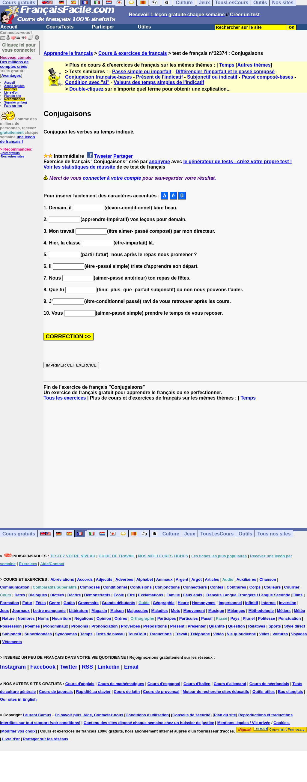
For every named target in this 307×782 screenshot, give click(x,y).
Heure (183, 603)
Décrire (74, 595)
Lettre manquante (49, 610)
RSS (87, 667)
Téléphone (200, 634)
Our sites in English (18, 699)
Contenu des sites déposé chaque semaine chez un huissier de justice (149, 723)
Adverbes (124, 579)
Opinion (104, 618)
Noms (43, 618)
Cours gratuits (18, 533)
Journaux (21, 610)
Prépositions (155, 626)
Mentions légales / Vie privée (243, 723)
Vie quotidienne (241, 634)
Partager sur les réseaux (45, 739)
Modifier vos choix (18, 731)
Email (131, 667)
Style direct (294, 626)
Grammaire (88, 603)
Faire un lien (13, 105)
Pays (235, 618)
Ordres (121, 618)
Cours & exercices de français (132, 53)
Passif (207, 618)
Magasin (99, 610)
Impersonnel (230, 603)
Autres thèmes (253, 64)
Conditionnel (115, 587)
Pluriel (249, 618)
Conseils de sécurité (191, 715)
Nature (8, 618)
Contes (216, 587)
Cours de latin (127, 691)
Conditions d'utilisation (147, 715)
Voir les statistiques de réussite (79, 166)
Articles (212, 579)
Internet (268, 603)
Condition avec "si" (87, 82)
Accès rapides (14, 86)
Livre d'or (11, 92)
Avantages (11, 75)
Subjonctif (11, 634)
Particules (188, 618)
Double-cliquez (86, 88)
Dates (19, 595)
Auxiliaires (246, 579)
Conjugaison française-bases (98, 76)
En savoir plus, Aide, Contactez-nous (89, 715)
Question (236, 626)
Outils (245, 533)
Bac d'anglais (290, 691)
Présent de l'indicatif (159, 76)
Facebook (42, 667)
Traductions (160, 634)
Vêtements (12, 642)
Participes (166, 618)
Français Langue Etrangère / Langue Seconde (247, 595)
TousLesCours (217, 533)
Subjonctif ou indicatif (212, 76)
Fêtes (41, 603)
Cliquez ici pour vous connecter (19, 47)
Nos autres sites (12, 156)
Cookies (281, 723)
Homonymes (204, 603)
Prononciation (104, 626)
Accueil (8, 26)
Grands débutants (118, 603)
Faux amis (192, 595)
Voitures (280, 634)
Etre (131, 595)
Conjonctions (167, 587)
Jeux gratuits (10, 153)
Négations (83, 618)
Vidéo (218, 634)
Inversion (287, 603)
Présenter (197, 626)
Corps (255, 587)
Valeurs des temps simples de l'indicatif (159, 82)
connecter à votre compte (112, 178)
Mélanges (236, 610)
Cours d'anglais (79, 684)
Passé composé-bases (267, 76)
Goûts (69, 603)
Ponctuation (289, 618)
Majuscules (137, 610)
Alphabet (144, 579)
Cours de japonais (56, 691)
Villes (264, 634)
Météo (299, 610)
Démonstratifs (97, 595)
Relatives (256, 626)
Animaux (164, 579)
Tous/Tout (137, 634)
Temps (226, 64)
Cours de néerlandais (269, 684)
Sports (275, 626)
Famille (173, 595)
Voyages (299, 634)
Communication (14, 587)
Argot (196, 579)
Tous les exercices (64, 397)
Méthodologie (261, 610)
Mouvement (194, 610)
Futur (27, 603)
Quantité (217, 626)
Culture (170, 533)
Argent (182, 579)
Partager (123, 156)
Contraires (236, 587)
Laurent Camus (37, 715)
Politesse (266, 618)
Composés (90, 587)
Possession (11, 626)
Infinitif (251, 603)
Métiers (284, 610)
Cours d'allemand (230, 684)
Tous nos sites (274, 533)
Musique (216, 610)
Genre (54, 603)
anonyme (159, 161)
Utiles (144, 26)
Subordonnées (38, 634)
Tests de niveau (110, 634)
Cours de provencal (161, 691)
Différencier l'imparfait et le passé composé (225, 71)
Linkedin (108, 667)
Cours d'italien (196, 684)
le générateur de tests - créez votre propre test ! (237, 161)
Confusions (141, 587)
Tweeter (103, 156)
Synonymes (66, 634)
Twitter (68, 667)
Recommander (14, 99)
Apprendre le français (68, 53)
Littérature (78, 610)
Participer (103, 26)
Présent (177, 626)
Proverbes (130, 626)
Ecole (119, 595)
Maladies (159, 610)
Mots (175, 610)
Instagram (13, 667)
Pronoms (79, 626)
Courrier (291, 587)
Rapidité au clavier (93, 691)
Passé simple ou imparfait (141, 71)
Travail (181, 634)
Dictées (57, 595)
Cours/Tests (59, 26)
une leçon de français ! (17, 139)
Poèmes (32, 626)
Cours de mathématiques (121, 684)
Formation (9, 603)
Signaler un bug (15, 102)
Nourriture (61, 618)
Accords (85, 579)
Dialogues (37, 595)
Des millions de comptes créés (15, 62)
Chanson (267, 579)
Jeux (189, 533)
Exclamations (150, 595)
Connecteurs (195, 587)
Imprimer (10, 89)
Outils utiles (263, 691)
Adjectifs (104, 579)
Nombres (26, 618)
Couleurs (272, 587)
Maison (117, 610)
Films (297, 595)
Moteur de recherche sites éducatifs (216, 691)
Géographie (163, 603)
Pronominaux (55, 626)
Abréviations (62, 579)
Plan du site (12, 95)
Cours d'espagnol (164, 684)
